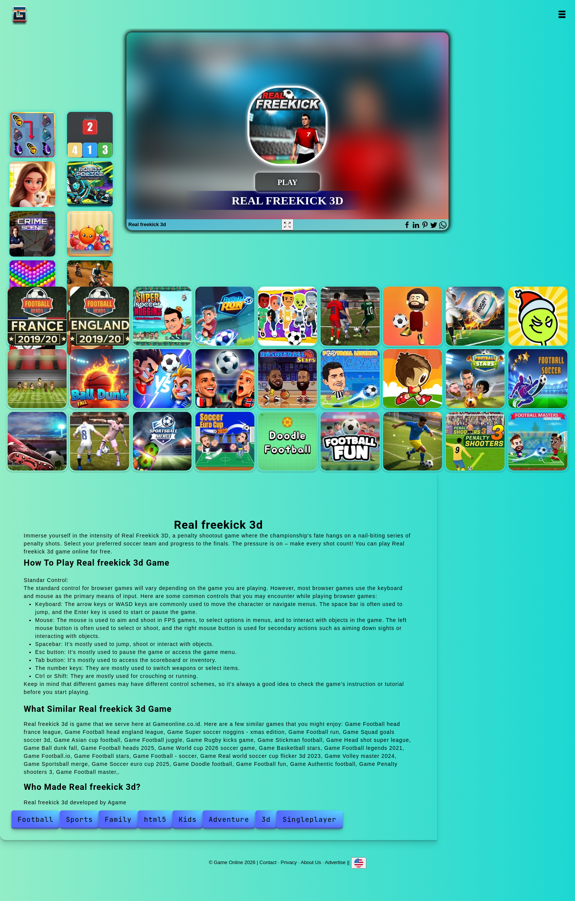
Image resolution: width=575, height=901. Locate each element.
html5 (155, 819)
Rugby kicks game (475, 316)
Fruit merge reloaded (90, 234)
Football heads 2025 (162, 378)
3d (266, 819)
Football (35, 819)
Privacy (289, 862)
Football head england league (99, 316)
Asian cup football (350, 316)
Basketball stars (287, 378)
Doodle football (287, 441)
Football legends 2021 (350, 378)
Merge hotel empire (32, 184)
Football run (224, 316)
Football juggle (412, 316)
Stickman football (537, 316)
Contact (267, 862)
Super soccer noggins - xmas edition (162, 316)
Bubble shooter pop (32, 283)
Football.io (412, 378)
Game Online (43, 14)
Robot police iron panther (90, 184)
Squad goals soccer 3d (287, 316)
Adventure (229, 819)
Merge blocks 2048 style (90, 135)
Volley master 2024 (99, 441)
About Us (311, 862)
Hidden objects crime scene (32, 234)
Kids (187, 819)
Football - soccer (537, 378)
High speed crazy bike (90, 283)
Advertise (335, 862)
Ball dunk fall (99, 378)
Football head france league (37, 316)
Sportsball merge (162, 441)
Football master (537, 441)
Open (561, 14)
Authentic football (412, 441)
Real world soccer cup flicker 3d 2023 (37, 441)
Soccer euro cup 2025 (224, 441)
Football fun (350, 441)
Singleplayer (310, 819)
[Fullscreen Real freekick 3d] (287, 224)
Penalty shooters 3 (475, 441)
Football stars (475, 378)
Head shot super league (37, 378)
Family (118, 819)
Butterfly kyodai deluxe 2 (32, 135)
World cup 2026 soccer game (224, 378)
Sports (79, 819)
